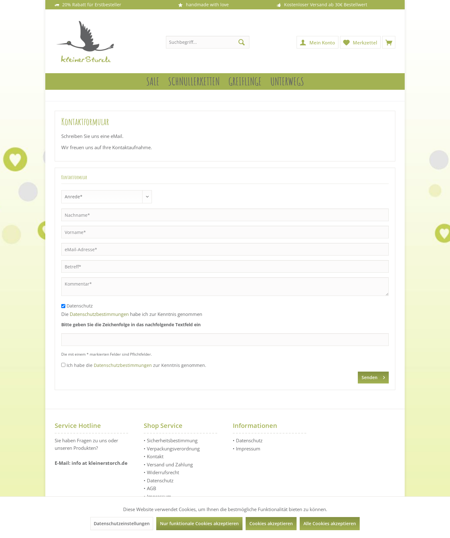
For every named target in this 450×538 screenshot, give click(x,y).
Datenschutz (80, 306)
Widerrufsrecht (163, 472)
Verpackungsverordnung (173, 448)
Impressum (248, 448)
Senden (373, 376)
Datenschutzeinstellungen (122, 523)
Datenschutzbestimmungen (99, 314)
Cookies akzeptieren (271, 523)
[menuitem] (388, 42)
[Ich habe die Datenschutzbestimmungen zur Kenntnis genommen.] (63, 365)
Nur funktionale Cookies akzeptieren (199, 523)
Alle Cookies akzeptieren (329, 523)
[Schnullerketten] (194, 81)
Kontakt (155, 456)
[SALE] (153, 81)
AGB (151, 488)
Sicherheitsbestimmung (172, 440)
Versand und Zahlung (170, 464)
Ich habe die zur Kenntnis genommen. (136, 365)
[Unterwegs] (287, 81)
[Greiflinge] (245, 81)
